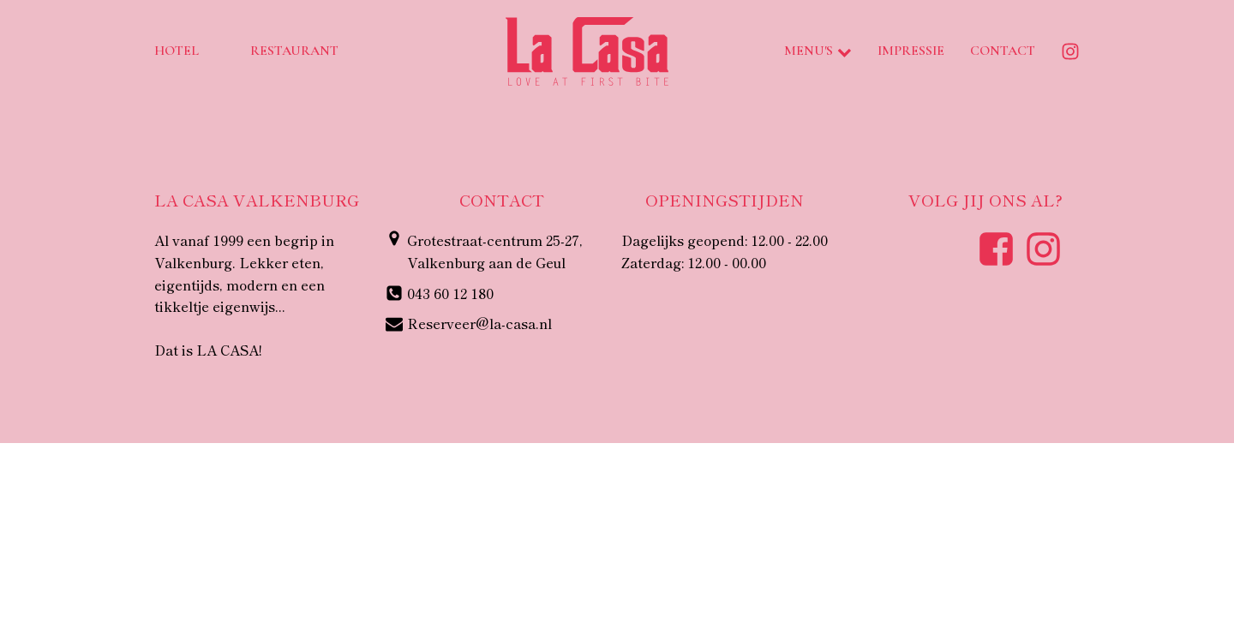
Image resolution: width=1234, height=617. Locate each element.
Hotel (176, 50)
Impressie (911, 50)
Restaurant (294, 50)
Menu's (818, 50)
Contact (1002, 50)
